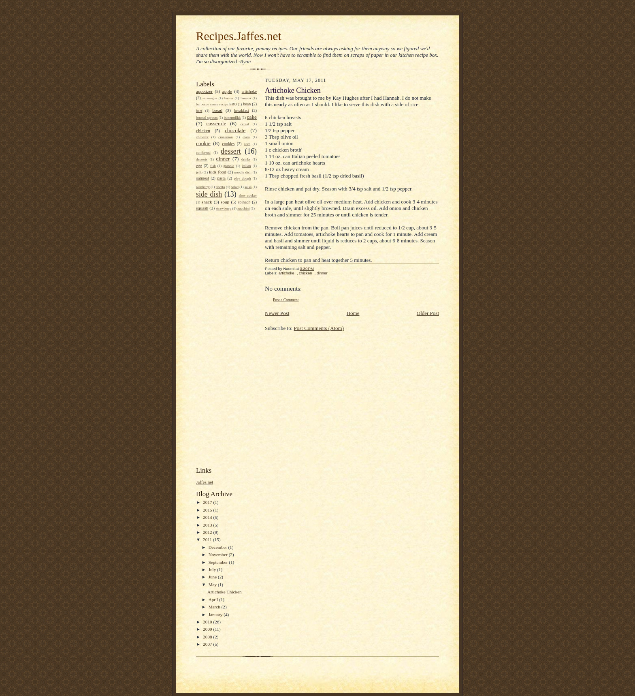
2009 (208, 629)
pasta (221, 178)
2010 (208, 621)
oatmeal (202, 178)
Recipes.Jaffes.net (238, 36)
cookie (203, 143)
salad (235, 187)
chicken (203, 130)
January (216, 614)
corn (247, 144)
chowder (202, 137)
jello (199, 172)
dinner (223, 159)
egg (199, 165)
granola (228, 166)
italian (246, 166)
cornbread (203, 152)
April (214, 599)
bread (217, 110)
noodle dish (242, 172)
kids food (217, 171)
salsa (248, 187)
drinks (245, 159)
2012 (208, 532)
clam (246, 137)
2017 (208, 502)
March (215, 606)
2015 (208, 510)
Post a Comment (286, 300)
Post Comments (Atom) (319, 328)
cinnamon (225, 137)
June (213, 576)
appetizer (204, 91)
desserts (201, 159)
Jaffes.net (204, 482)
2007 (208, 644)
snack (207, 201)
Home (353, 313)
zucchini (243, 208)
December (218, 547)
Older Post (428, 313)
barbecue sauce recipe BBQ (216, 104)
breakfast (241, 110)
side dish (209, 194)
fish (212, 166)
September (219, 562)
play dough (242, 178)
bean (247, 104)
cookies (228, 143)
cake (252, 117)
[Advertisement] (228, 338)
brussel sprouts (207, 118)
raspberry (203, 187)
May (213, 584)
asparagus (209, 98)
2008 (208, 636)
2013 (208, 525)
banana (246, 98)
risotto (220, 187)
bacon (228, 98)
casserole (216, 123)
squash (202, 208)
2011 (208, 539)
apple (227, 91)
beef (199, 111)
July (213, 569)
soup (225, 201)
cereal (245, 124)
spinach (244, 202)
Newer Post (277, 313)
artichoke (249, 91)
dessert (231, 151)
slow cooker (248, 195)
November (219, 554)
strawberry (223, 208)
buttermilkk (232, 118)
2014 (208, 517)
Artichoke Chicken (224, 591)
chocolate (235, 130)
